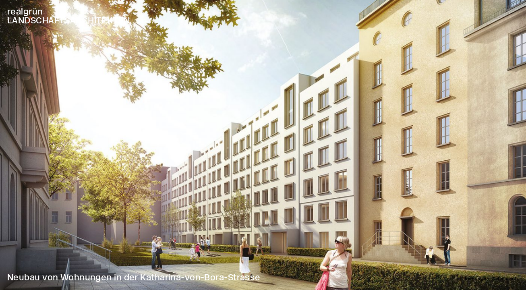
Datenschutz (505, 279)
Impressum (477, 279)
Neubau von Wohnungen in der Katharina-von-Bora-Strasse (134, 277)
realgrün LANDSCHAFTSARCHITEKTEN (68, 16)
